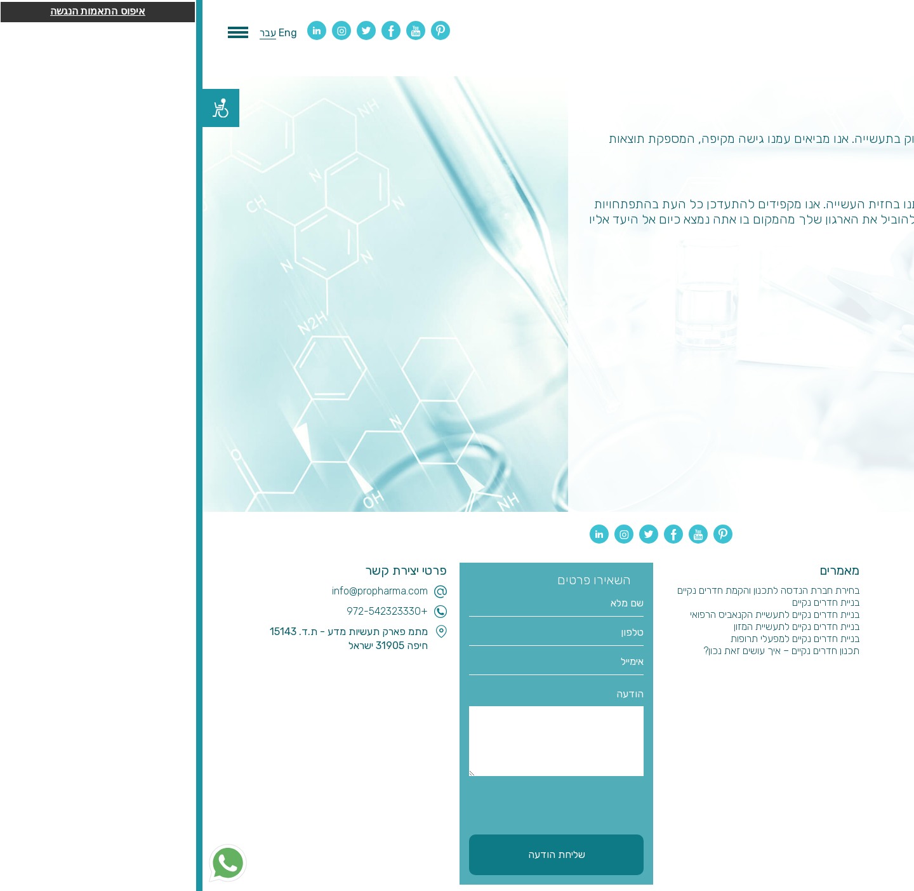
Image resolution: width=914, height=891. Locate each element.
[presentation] (346, 803)
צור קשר (847, 699)
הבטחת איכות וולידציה (820, 675)
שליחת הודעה (354, 854)
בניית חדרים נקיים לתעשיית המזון (594, 626)
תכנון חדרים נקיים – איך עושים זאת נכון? (579, 651)
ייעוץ (855, 651)
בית (856, 590)
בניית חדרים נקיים (623, 602)
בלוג (855, 626)
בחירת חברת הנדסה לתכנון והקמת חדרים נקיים (566, 590)
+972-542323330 (184, 611)
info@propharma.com (177, 591)
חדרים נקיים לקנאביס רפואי (810, 639)
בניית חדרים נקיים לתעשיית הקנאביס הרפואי (572, 614)
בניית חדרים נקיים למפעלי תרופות (592, 639)
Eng (85, 33)
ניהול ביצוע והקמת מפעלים (812, 663)
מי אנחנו (847, 614)
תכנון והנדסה (837, 602)
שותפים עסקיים (834, 687)
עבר (65, 33)
